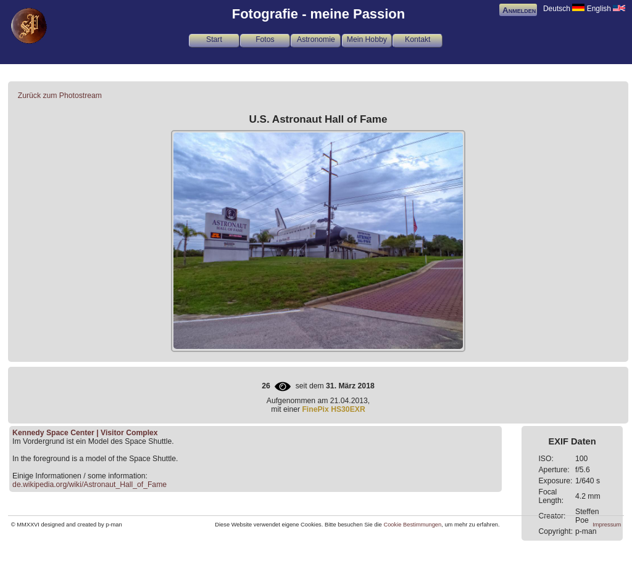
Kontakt (417, 39)
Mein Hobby (367, 39)
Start (214, 39)
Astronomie (316, 39)
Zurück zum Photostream (60, 95)
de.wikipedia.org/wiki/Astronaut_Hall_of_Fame (89, 484)
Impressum (606, 525)
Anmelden (519, 10)
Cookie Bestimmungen (412, 525)
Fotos (265, 39)
